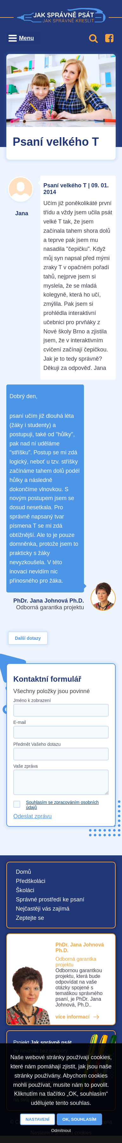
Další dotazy (28, 638)
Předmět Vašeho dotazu (37, 744)
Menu (26, 38)
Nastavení (37, 1119)
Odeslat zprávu (32, 816)
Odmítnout (61, 1130)
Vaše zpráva (25, 766)
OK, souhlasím (79, 1119)
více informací (72, 1016)
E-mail (19, 722)
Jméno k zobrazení (32, 700)
